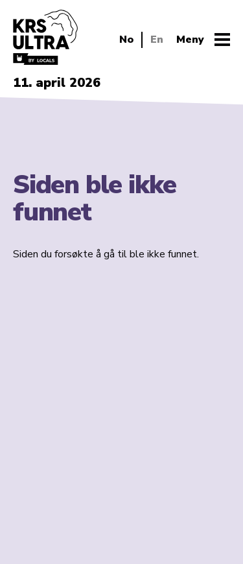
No (126, 39)
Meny (190, 39)
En (156, 39)
